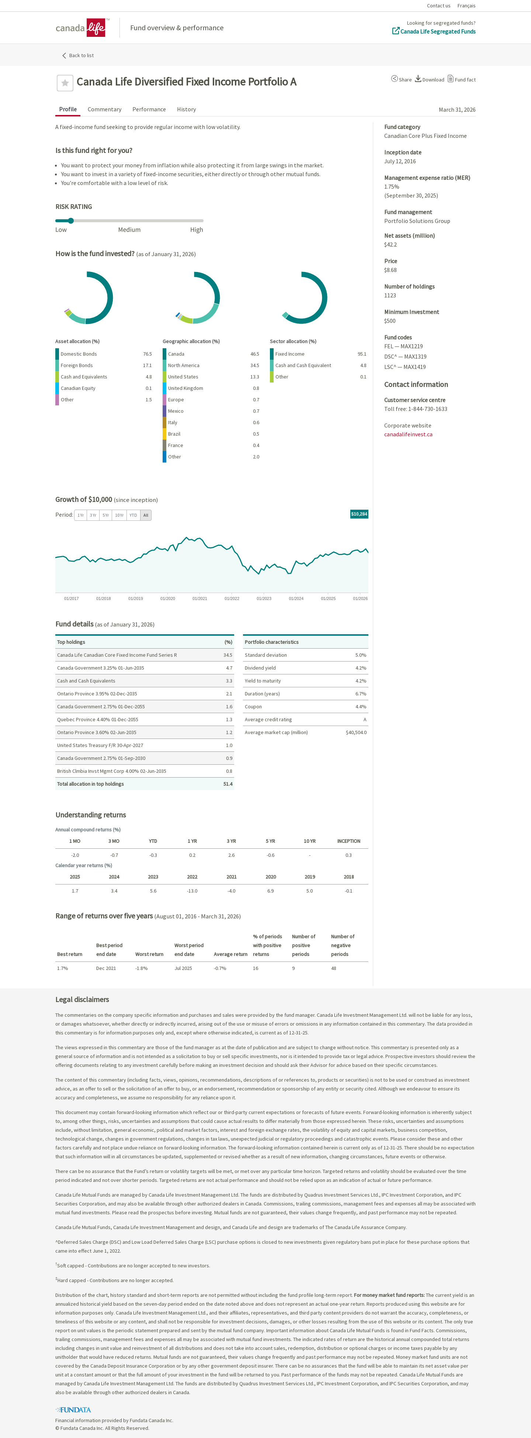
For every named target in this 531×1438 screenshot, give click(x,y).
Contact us (439, 5)
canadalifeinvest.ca (408, 434)
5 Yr (106, 515)
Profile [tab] (68, 109)
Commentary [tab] (104, 109)
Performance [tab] (149, 109)
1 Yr (80, 515)
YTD (133, 515)
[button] (400, 78)
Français (467, 5)
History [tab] (186, 109)
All (145, 515)
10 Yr (119, 515)
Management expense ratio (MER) (427, 177)
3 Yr (93, 515)
